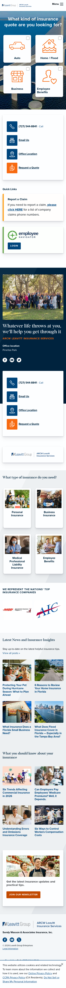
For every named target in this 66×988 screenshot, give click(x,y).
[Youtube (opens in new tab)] (13, 360)
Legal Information (10, 948)
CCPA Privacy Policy (14, 977)
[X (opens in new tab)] (20, 940)
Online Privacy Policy (40, 973)
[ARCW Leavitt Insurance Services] (16, 5)
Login (14, 245)
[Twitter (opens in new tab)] (20, 360)
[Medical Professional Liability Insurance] (17, 573)
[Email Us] (33, 140)
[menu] (61, 4)
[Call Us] (33, 126)
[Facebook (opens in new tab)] (6, 360)
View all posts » (11, 653)
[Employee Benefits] (49, 573)
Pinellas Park (10, 350)
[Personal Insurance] (17, 528)
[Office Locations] (33, 154)
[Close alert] (62, 964)
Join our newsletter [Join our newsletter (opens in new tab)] (23, 894)
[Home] (32, 924)
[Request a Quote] (33, 168)
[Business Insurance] (49, 528)
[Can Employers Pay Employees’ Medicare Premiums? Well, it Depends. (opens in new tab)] (49, 788)
